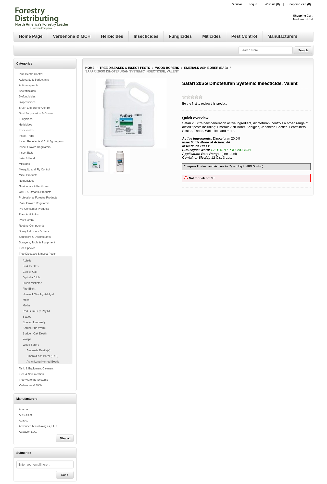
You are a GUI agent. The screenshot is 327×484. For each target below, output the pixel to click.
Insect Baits (26, 152)
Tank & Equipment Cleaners (36, 368)
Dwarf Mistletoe (32, 282)
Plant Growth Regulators (34, 203)
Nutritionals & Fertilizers (33, 186)
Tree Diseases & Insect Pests (37, 253)
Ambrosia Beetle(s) (39, 350)
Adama (23, 409)
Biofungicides (27, 96)
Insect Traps (26, 135)
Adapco (23, 420)
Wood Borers (31, 344)
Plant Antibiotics (29, 214)
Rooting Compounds (31, 225)
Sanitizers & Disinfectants (35, 236)
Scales (27, 316)
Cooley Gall (30, 271)
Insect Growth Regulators (35, 146)
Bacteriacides (27, 90)
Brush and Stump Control (35, 107)
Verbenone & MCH (30, 385)
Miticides (24, 163)
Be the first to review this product (204, 103)
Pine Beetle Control (31, 74)
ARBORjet (25, 414)
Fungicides (25, 118)
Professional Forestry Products (38, 197)
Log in (253, 4)
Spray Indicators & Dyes (34, 231)
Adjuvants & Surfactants (34, 79)
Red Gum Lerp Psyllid (36, 311)
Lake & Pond (27, 158)
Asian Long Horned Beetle (43, 361)
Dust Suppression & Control (36, 113)
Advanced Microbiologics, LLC (38, 426)
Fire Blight (29, 288)
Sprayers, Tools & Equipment (37, 242)
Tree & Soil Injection (31, 374)
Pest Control (26, 219)
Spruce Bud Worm (34, 327)
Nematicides (26, 180)
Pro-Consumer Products (34, 208)
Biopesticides (27, 102)
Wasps (27, 339)
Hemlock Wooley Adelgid (38, 294)
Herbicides (25, 124)
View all (65, 438)
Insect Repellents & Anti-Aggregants (41, 141)
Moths (26, 305)
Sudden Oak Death (35, 333)
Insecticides (26, 130)
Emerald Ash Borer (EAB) (42, 355)
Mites (26, 299)
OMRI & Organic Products (35, 191)
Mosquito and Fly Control (34, 169)
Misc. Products (28, 175)
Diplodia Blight (32, 277)
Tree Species (27, 248)
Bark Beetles (31, 266)
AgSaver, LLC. (28, 431)
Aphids (27, 260)
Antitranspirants (28, 85)
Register (236, 4)
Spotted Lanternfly (34, 322)
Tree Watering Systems (33, 379)
